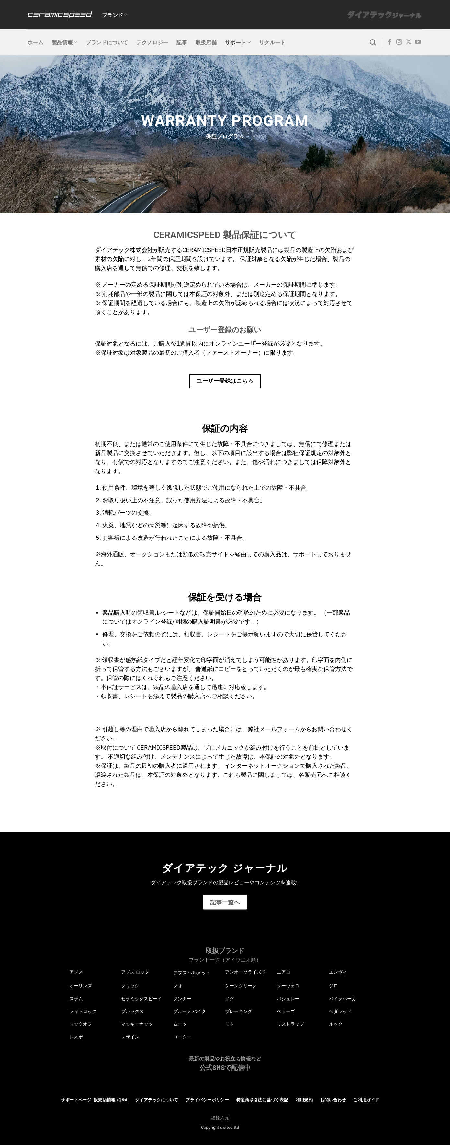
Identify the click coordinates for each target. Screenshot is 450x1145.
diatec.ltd (229, 1127)
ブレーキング (238, 1011)
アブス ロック (135, 972)
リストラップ (290, 1024)
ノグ (229, 999)
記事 (181, 42)
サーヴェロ (288, 986)
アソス (76, 972)
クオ (177, 986)
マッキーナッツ (137, 1024)
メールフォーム (279, 729)
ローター (182, 1037)
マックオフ (80, 1024)
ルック (336, 1024)
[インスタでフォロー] (399, 42)
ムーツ (180, 1024)
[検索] (373, 43)
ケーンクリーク (241, 986)
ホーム (35, 42)
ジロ (333, 986)
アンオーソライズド (245, 972)
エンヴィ (338, 972)
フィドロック (82, 1011)
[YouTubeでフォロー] (418, 42)
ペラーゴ (286, 1011)
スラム (76, 999)
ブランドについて (107, 42)
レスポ (76, 1037)
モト (229, 1024)
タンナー (182, 999)
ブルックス (132, 1011)
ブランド (115, 15)
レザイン (130, 1037)
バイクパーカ (342, 999)
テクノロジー (152, 42)
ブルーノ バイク (189, 1011)
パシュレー (288, 999)
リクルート (272, 42)
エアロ (283, 972)
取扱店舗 (206, 42)
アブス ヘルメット (191, 972)
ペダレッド (340, 1011)
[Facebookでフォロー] (390, 42)
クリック (130, 986)
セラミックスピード (141, 999)
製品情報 (64, 42)
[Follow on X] (408, 42)
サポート (238, 42)
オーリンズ (80, 986)
